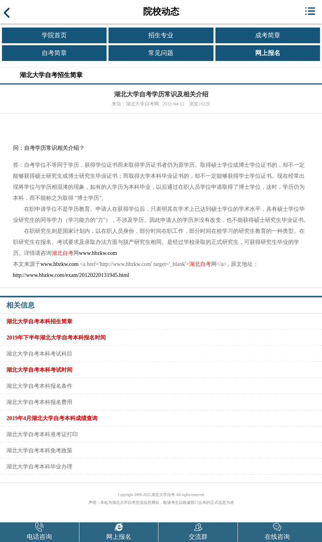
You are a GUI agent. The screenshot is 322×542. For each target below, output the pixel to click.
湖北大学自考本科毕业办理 (39, 466)
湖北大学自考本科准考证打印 (42, 434)
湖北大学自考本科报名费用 (39, 402)
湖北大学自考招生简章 (51, 75)
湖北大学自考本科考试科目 (39, 353)
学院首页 (54, 35)
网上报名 (267, 53)
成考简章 (267, 35)
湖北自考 (63, 253)
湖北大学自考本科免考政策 (39, 450)
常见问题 (160, 53)
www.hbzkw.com (98, 253)
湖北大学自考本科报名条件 (39, 386)
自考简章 (54, 53)
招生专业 (160, 35)
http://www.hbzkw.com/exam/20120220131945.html (71, 275)
